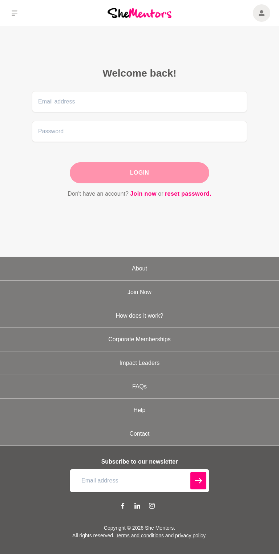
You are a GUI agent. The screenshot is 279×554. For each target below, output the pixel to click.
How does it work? (139, 316)
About (139, 268)
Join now (143, 194)
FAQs (139, 386)
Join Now (139, 292)
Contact (139, 434)
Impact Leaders (139, 363)
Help (140, 410)
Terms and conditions (140, 535)
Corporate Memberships (139, 339)
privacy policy (190, 535)
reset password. (188, 194)
